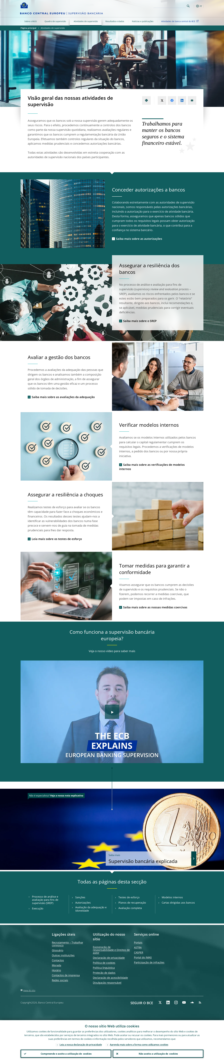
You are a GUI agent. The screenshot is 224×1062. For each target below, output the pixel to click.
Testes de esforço (129, 897)
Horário (56, 970)
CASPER (138, 952)
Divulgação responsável (107, 982)
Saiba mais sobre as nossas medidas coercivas (155, 607)
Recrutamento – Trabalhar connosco (67, 944)
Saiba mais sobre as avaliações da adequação (63, 397)
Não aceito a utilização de (158, 1053)
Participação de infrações (149, 962)
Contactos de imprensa (66, 975)
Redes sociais (60, 980)
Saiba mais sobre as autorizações (139, 239)
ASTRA (138, 947)
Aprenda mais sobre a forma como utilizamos (139, 1044)
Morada (56, 965)
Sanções (80, 897)
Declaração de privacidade (109, 957)
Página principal (28, 28)
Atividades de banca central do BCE (180, 21)
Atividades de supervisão (86, 21)
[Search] (171, 6)
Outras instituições (63, 955)
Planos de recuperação (132, 902)
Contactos (58, 960)
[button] (193, 6)
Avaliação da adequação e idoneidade (91, 909)
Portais (138, 942)
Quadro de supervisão (55, 21)
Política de (104, 962)
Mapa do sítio (29, 990)
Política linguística (104, 967)
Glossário (57, 950)
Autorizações (83, 902)
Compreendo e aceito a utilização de (66, 1053)
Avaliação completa (130, 908)
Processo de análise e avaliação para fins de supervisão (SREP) (45, 900)
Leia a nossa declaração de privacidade (81, 1044)
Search (188, 6)
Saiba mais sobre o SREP (140, 321)
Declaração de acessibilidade (110, 977)
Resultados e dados (114, 21)
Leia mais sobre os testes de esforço (57, 539)
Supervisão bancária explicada (151, 858)
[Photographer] (201, 86)
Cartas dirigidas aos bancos (178, 902)
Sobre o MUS (30, 21)
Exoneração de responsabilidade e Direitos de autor (111, 949)
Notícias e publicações (142, 21)
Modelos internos (172, 897)
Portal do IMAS (143, 957)
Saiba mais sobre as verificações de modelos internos (152, 467)
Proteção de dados (104, 972)
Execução (37, 908)
